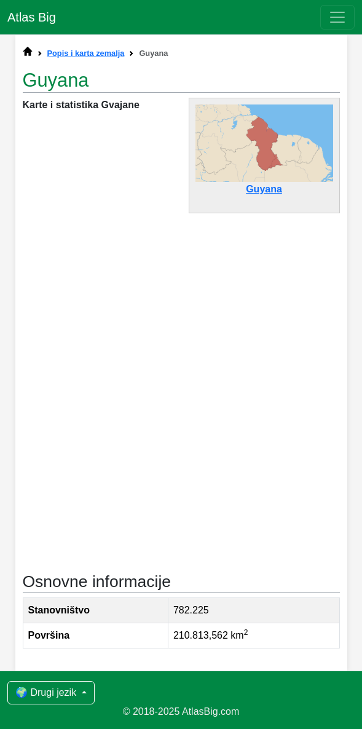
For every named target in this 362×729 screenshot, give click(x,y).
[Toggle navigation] (337, 17)
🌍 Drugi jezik (47, 692)
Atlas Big (31, 17)
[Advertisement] (181, 314)
